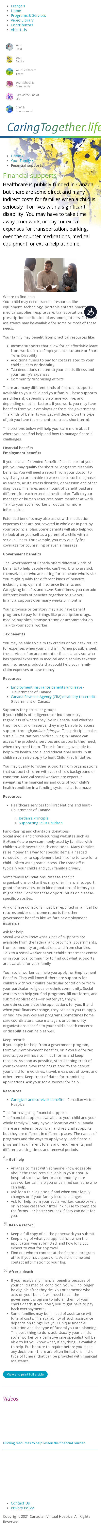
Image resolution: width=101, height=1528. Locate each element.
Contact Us (20, 1503)
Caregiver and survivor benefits (37, 1099)
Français (18, 6)
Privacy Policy (22, 1507)
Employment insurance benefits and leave (46, 687)
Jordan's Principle (33, 818)
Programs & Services (28, 15)
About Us (19, 29)
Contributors (22, 25)
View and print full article (25, 1374)
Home (16, 10)
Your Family (22, 160)
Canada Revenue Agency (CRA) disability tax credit (53, 696)
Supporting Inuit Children (40, 822)
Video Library (22, 20)
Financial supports (27, 165)
